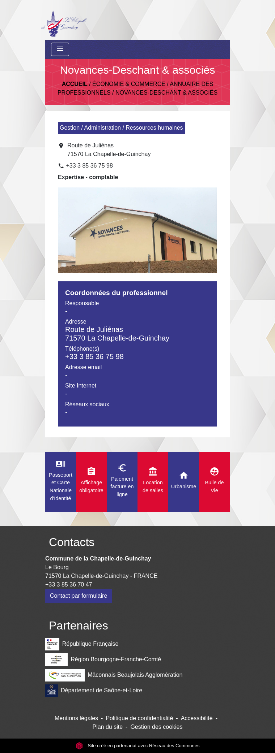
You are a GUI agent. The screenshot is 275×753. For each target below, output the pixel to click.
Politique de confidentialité (139, 718)
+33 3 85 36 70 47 (68, 584)
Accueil (75, 84)
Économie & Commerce (128, 84)
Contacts (71, 542)
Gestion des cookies (156, 727)
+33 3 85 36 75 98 (89, 166)
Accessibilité (197, 718)
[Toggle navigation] (60, 49)
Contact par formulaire (78, 596)
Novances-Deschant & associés (166, 93)
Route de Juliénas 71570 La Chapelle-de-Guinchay (109, 149)
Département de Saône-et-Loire (93, 690)
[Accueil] (64, 20)
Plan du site (107, 727)
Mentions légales (76, 718)
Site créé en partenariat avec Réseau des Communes (138, 745)
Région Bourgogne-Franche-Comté (103, 659)
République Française (81, 644)
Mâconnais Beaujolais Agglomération (114, 675)
